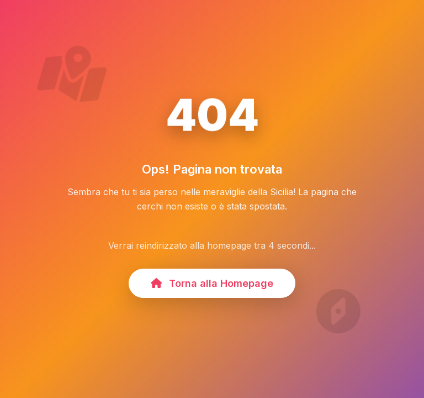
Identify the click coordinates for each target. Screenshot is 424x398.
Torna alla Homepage (212, 283)
